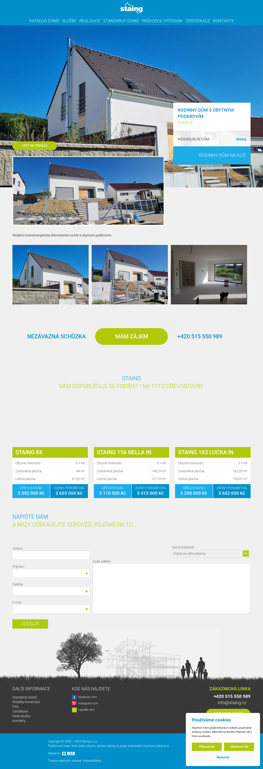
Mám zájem (131, 336)
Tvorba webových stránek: (65, 761)
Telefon (51, 589)
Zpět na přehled (34, 145)
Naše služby (21, 716)
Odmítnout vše (239, 746)
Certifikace (198, 21)
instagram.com (85, 703)
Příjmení (51, 571)
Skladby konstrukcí (26, 702)
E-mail (51, 607)
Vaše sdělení (172, 587)
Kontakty (223, 21)
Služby (69, 21)
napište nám (83, 710)
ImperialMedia (92, 761)
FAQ (15, 706)
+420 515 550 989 (199, 336)
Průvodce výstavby (162, 21)
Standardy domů (121, 21)
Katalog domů (44, 21)
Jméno (51, 553)
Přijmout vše (207, 746)
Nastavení (223, 757)
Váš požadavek (211, 551)
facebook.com (84, 697)
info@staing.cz (232, 702)
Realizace (89, 21)
